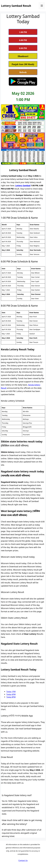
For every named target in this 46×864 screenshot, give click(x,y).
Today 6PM (11, 694)
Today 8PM (11, 697)
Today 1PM (11, 691)
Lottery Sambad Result (16, 5)
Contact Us (23, 860)
